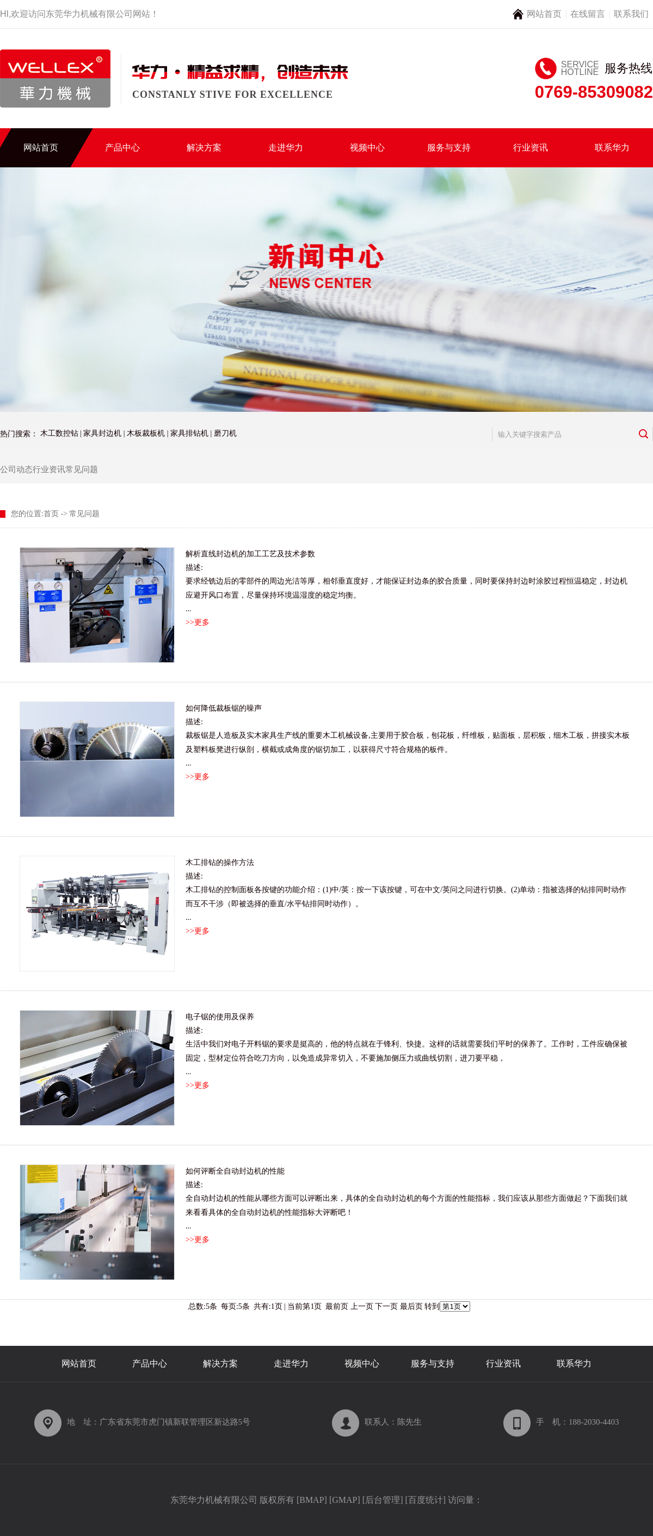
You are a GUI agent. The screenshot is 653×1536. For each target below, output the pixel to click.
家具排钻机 (189, 433)
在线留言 (587, 13)
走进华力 (285, 147)
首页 (51, 514)
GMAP (344, 1499)
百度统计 (425, 1499)
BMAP (311, 1499)
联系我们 (631, 13)
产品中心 (122, 147)
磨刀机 (225, 433)
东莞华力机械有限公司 (89, 13)
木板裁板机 (146, 433)
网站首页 (544, 13)
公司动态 (16, 469)
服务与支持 (449, 147)
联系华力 (612, 147)
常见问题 (81, 469)
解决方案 (204, 147)
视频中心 (367, 147)
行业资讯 (530, 147)
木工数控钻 (59, 433)
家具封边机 (102, 433)
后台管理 (382, 1499)
